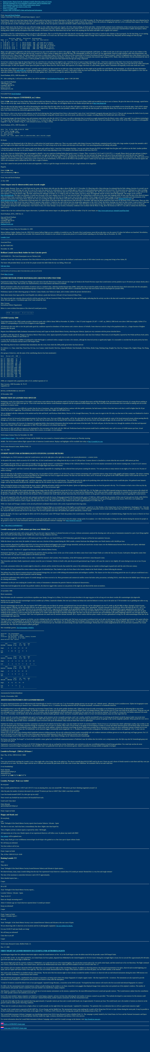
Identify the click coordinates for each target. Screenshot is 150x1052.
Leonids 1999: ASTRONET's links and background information (22, 10)
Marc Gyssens (8, 278)
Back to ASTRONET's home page (13, 1045)
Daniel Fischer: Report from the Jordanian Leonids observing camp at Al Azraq (27, 1)
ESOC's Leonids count (10, 8)
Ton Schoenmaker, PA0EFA (25, 637)
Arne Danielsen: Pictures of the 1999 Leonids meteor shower (21, 5)
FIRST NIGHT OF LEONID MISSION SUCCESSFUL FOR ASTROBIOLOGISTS (33, 972)
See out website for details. (64, 947)
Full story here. (5, 270)
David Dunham (16, 96)
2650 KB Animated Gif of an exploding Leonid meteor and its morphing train (27, 3)
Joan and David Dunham (12, 15)
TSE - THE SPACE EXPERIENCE (11, 535)
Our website (4, 857)
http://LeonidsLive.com (95, 451)
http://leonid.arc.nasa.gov (74, 530)
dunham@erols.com (125, 203)
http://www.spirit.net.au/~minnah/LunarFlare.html (113, 214)
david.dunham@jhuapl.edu (55, 81)
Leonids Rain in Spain (7, 448)
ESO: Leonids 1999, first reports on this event (17, 7)
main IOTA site (21, 72)
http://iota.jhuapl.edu (99, 105)
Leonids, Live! (5, 241)
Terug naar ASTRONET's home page (14, 1049)
